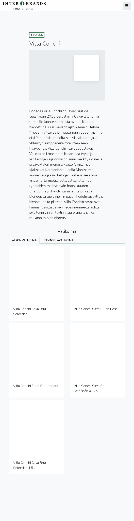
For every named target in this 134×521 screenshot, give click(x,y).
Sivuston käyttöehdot (41, 517)
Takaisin (37, 35)
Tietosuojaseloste (14, 517)
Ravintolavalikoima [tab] (59, 240)
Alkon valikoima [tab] (24, 240)
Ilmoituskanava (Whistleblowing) (75, 517)
